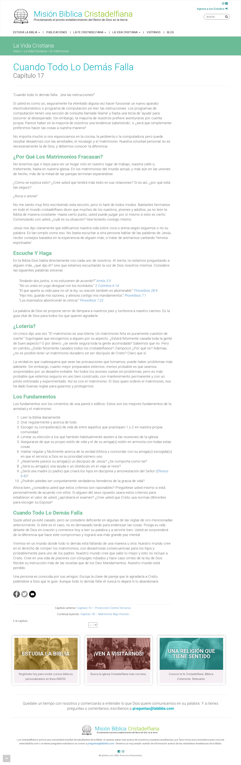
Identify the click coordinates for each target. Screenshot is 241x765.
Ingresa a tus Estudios (210, 9)
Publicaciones (56, 32)
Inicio (17, 51)
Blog (170, 32)
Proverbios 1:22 (91, 300)
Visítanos (154, 32)
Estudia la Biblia (26, 32)
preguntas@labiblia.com (101, 743)
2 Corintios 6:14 (107, 285)
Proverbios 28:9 (145, 290)
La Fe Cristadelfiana (89, 32)
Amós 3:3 (103, 281)
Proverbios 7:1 (135, 295)
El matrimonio (59, 51)
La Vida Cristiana (126, 32)
